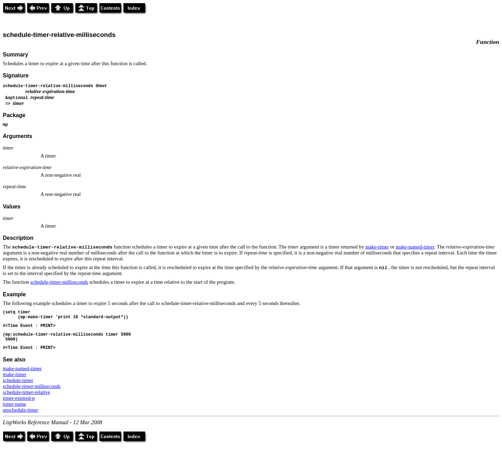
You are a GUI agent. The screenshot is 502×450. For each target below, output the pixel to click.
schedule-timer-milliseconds (59, 282)
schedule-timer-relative (26, 392)
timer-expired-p (19, 398)
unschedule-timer (20, 410)
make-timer (377, 247)
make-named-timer (415, 247)
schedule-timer (18, 380)
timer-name (14, 404)
